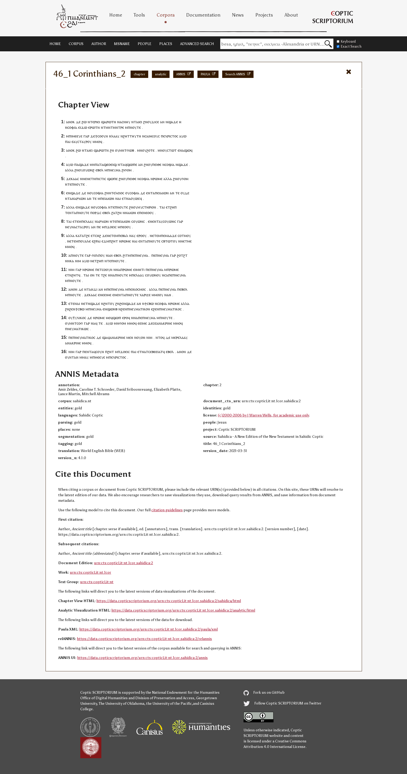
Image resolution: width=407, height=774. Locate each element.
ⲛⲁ (119, 122)
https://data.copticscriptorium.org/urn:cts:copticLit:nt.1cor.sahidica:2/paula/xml (148, 629)
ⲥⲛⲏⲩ (126, 122)
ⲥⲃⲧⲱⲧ (167, 241)
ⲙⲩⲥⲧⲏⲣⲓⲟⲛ (146, 207)
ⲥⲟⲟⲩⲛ (102, 136)
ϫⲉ (92, 136)
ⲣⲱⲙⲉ (157, 178)
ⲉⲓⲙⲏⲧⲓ (139, 269)
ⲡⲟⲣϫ (95, 212)
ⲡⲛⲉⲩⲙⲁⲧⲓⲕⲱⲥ (77, 328)
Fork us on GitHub (264, 692)
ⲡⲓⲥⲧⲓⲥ (101, 178)
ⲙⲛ (139, 150)
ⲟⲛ (92, 275)
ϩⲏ (119, 212)
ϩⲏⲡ (173, 207)
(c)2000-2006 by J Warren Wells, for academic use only (263, 415)
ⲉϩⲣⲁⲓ (96, 241)
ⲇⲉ (78, 122)
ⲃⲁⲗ (125, 235)
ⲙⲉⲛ (129, 337)
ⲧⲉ (177, 193)
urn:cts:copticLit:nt (96, 582)
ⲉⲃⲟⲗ (99, 170)
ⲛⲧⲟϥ (160, 337)
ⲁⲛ (162, 122)
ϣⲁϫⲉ (173, 122)
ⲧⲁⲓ (162, 207)
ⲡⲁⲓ (68, 141)
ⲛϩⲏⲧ (125, 136)
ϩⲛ (145, 122)
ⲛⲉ (67, 227)
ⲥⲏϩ (98, 235)
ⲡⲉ (163, 136)
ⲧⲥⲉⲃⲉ (151, 351)
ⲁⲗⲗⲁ (69, 170)
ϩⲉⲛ (123, 303)
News (238, 15)
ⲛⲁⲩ (132, 235)
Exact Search (349, 46)
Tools (139, 15)
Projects (264, 15)
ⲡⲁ (76, 164)
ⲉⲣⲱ (91, 127)
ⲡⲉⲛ (142, 212)
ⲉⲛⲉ (151, 221)
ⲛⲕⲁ (70, 261)
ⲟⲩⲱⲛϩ (89, 170)
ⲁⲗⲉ (88, 241)
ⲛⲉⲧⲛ (91, 178)
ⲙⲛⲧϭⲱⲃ (126, 150)
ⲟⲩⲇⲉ (185, 193)
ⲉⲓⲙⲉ (107, 294)
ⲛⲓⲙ (78, 261)
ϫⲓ (95, 289)
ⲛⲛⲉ (83, 178)
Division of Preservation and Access (164, 698)
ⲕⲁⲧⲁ (80, 235)
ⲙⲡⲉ (82, 221)
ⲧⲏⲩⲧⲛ (135, 136)
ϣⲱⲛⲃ (112, 309)
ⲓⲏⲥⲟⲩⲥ (154, 136)
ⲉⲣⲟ (139, 235)
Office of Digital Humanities (104, 698)
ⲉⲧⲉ (76, 221)
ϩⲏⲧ (114, 241)
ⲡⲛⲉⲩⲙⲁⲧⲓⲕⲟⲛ (138, 309)
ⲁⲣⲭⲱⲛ (80, 198)
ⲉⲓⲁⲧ (159, 351)
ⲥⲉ (154, 323)
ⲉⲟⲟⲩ (150, 212)
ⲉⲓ (98, 122)
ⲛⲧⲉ (68, 184)
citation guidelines (167, 510)
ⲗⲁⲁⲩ (115, 136)
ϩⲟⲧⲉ (150, 150)
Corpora (166, 15)
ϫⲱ (84, 127)
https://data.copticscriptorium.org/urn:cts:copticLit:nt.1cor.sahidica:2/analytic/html (183, 610)
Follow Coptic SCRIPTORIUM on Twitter (282, 703)
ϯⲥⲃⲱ (149, 303)
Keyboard (346, 41)
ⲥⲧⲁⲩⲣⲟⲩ (84, 141)
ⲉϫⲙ (105, 241)
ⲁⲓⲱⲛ (164, 193)
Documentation (203, 15)
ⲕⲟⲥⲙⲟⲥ (139, 289)
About (291, 15)
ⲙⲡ (68, 136)
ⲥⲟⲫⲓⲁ (72, 127)
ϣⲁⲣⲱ (106, 122)
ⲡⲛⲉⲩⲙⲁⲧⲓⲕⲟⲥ (170, 309)
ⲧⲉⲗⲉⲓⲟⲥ (117, 193)
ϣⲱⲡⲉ (132, 164)
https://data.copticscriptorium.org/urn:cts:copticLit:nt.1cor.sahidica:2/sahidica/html (168, 601)
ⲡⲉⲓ (157, 193)
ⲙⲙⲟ (96, 141)
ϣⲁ (104, 337)
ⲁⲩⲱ (182, 136)
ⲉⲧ (124, 198)
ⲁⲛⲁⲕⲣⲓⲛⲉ (164, 323)
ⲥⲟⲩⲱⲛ (137, 221)
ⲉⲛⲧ (70, 212)
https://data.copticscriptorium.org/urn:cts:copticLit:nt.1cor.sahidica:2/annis (142, 658)
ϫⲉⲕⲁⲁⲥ (72, 178)
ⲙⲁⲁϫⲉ (171, 235)
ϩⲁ (113, 212)
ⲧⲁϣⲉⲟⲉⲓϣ (108, 164)
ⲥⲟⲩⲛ (100, 351)
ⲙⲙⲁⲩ (84, 357)
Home (115, 15)
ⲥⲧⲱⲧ (172, 150)
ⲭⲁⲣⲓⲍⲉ (145, 294)
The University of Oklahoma (121, 703)
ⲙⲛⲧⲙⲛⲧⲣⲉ (115, 127)
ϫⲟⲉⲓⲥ (112, 227)
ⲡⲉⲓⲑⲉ (156, 164)
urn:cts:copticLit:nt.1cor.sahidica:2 (123, 563)
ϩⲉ (88, 235)
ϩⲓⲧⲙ (127, 255)
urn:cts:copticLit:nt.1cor (90, 572)
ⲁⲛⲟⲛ (72, 289)
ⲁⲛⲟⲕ (70, 122)
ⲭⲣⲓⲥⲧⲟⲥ (171, 136)
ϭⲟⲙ (128, 170)
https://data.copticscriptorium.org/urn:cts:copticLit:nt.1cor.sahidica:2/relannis (144, 639)
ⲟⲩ (149, 122)
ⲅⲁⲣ (86, 136)
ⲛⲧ (133, 122)
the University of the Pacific (169, 703)
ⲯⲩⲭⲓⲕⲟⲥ (79, 317)
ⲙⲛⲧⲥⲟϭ (76, 323)
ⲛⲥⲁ (145, 136)
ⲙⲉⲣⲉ (175, 337)
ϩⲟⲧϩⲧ (182, 255)
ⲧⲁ (152, 193)
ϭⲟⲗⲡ (96, 255)
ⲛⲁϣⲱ (185, 150)
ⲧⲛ (113, 122)
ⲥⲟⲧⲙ (182, 235)
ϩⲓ (123, 170)
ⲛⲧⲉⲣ (92, 122)
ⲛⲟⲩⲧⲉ (135, 127)
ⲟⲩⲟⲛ (141, 337)
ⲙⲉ (189, 241)
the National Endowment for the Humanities (183, 692)
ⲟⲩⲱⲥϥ (136, 198)
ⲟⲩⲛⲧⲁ (70, 357)
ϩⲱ (84, 122)
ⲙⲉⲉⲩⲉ (77, 136)
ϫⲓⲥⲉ (155, 122)
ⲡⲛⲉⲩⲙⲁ (114, 170)
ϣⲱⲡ (116, 317)
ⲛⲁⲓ (118, 198)
